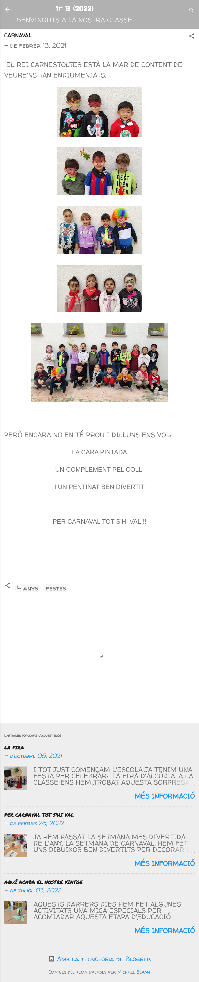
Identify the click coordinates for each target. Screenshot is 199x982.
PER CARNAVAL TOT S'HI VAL (39, 814)
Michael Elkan (133, 972)
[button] (191, 36)
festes (56, 588)
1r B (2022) (74, 8)
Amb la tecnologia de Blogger (99, 958)
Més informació (165, 796)
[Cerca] (191, 11)
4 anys (27, 588)
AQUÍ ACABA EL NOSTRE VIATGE (43, 882)
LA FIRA (14, 747)
